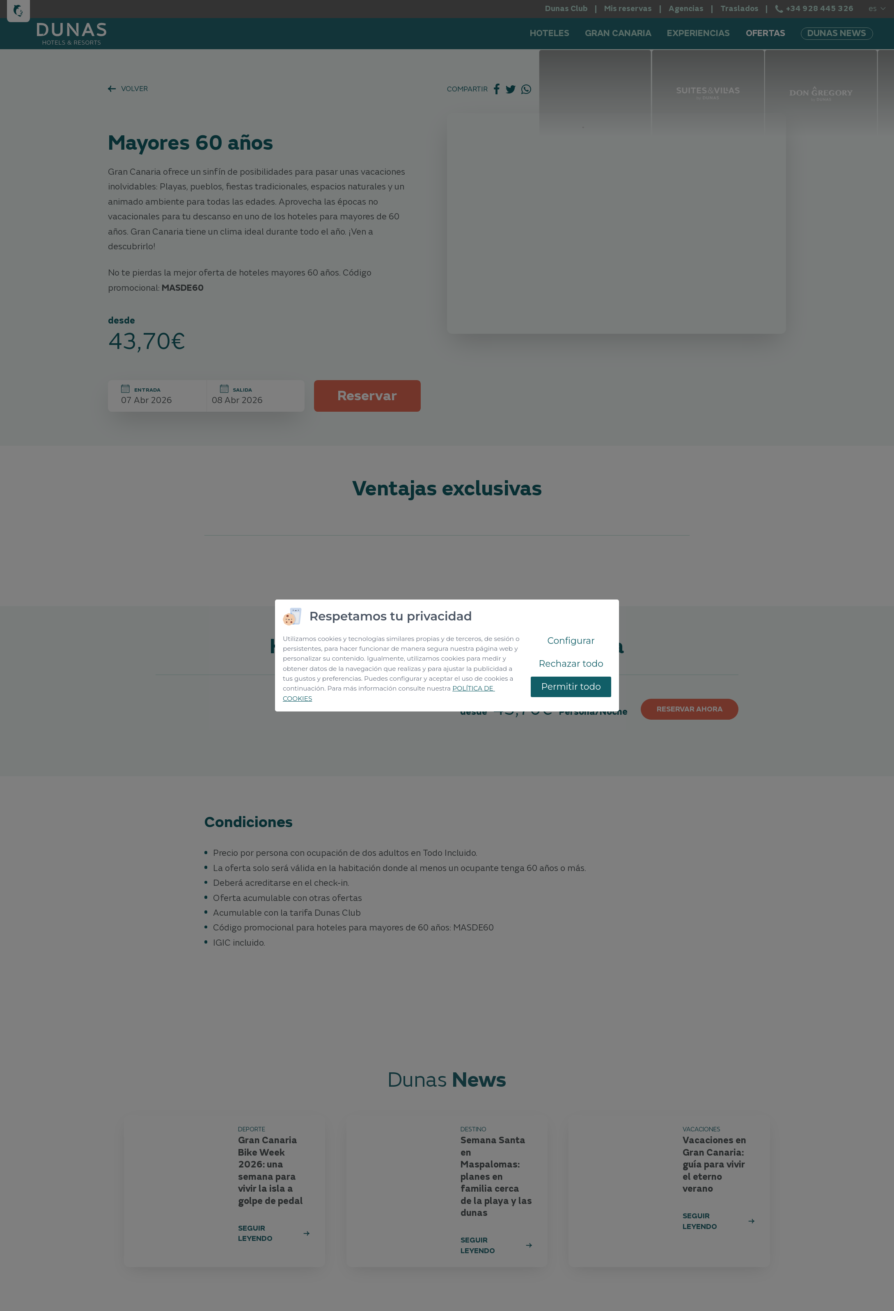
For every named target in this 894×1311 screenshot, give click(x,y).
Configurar (570, 640)
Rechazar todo (571, 663)
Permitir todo (571, 686)
